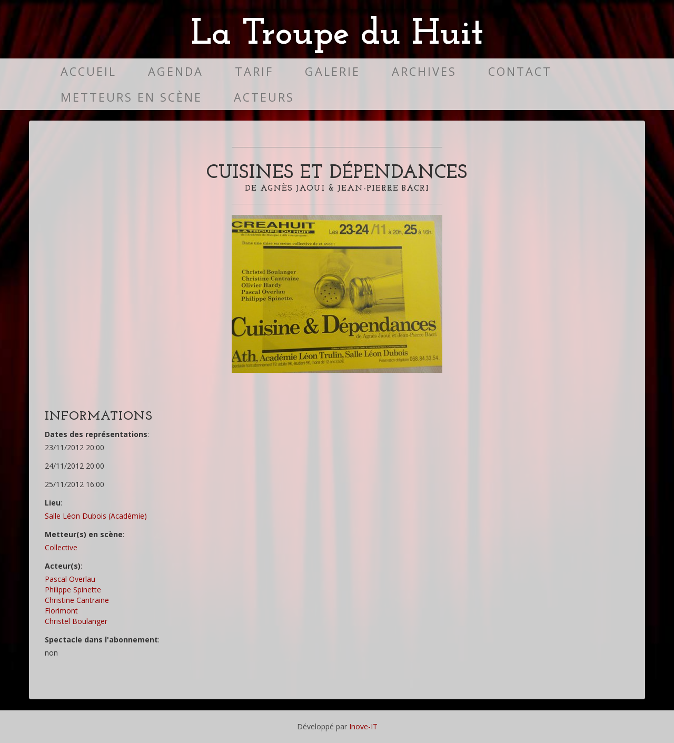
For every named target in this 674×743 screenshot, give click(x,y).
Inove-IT (363, 726)
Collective (61, 547)
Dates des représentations (96, 434)
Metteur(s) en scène (84, 534)
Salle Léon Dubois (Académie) (96, 516)
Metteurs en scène (131, 97)
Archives (424, 71)
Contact (520, 71)
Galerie (332, 71)
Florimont (61, 611)
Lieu (53, 503)
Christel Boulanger (76, 621)
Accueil (88, 71)
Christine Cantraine (77, 600)
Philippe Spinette (73, 590)
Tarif (254, 71)
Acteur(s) (63, 566)
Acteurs (264, 97)
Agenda (175, 71)
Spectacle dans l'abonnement (101, 640)
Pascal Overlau (70, 579)
